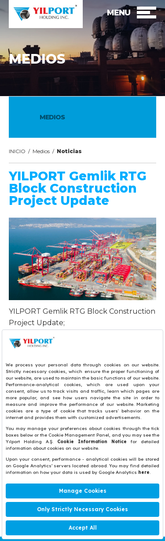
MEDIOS (52, 117)
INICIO (17, 151)
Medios (41, 151)
